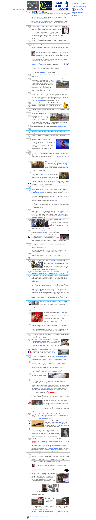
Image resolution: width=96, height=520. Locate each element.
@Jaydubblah (42, 230)
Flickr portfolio (43, 72)
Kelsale (63, 312)
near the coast (56, 15)
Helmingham (64, 356)
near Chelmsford (42, 418)
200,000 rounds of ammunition (39, 177)
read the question (39, 30)
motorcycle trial (54, 92)
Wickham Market (64, 275)
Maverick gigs (47, 388)
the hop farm (53, 260)
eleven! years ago (57, 97)
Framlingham (35, 36)
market (65, 385)
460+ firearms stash (41, 174)
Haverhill (54, 293)
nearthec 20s (42, 13)
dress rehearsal (55, 317)
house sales (67, 13)
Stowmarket (41, 358)
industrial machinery (64, 264)
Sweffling (40, 509)
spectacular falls (52, 239)
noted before (39, 21)
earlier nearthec (34, 13)
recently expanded (41, 22)
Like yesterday (42, 453)
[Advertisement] (78, 39)
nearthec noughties (34, 516)
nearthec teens (49, 13)
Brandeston (53, 269)
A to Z (50, 15)
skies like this (38, 388)
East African (61, 214)
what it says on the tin (37, 48)
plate (41, 479)
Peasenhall (34, 290)
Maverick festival (54, 448)
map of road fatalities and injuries (48, 395)
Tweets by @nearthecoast (18, 9)
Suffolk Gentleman (57, 71)
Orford (48, 347)
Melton (33, 358)
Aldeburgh (56, 273)
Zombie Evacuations (45, 107)
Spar (66, 182)
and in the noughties (58, 13)
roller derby (41, 391)
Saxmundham (53, 379)
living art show (35, 143)
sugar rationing (60, 206)
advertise (47, 516)
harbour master (65, 221)
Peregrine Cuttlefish (36, 215)
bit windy (34, 128)
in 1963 (33, 351)
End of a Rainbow (56, 156)
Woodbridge (43, 81)
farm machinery (64, 297)
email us (42, 516)
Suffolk (44, 401)
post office (47, 351)
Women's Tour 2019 (36, 64)
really (40, 285)
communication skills (61, 126)
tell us (46, 15)
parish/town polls (60, 422)
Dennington (37, 354)
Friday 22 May (75, 3)
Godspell (58, 341)
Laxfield (54, 347)
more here (51, 178)
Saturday (55, 200)
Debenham (36, 342)
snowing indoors (37, 376)
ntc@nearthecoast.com (80, 6)
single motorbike (40, 100)
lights (38, 381)
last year (40, 236)
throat (36, 479)
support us (77, 8)
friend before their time (55, 385)
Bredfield (53, 356)
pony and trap (49, 211)
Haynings (38, 84)
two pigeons (44, 511)
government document (38, 192)
